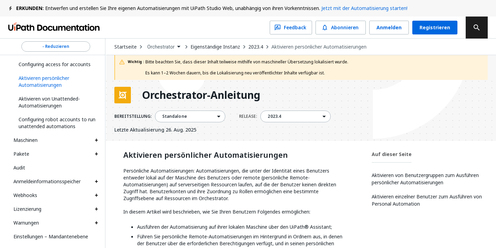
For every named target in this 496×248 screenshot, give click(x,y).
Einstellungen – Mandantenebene (50, 236)
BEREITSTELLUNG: (133, 116)
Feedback (291, 27)
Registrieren (435, 27)
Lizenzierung (27, 209)
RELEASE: (248, 116)
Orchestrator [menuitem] (161, 47)
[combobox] (163, 47)
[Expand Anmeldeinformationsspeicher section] (96, 181)
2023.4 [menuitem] (274, 116)
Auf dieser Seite (392, 154)
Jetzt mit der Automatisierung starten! (364, 8)
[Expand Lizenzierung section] (96, 209)
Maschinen (25, 140)
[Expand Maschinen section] (96, 140)
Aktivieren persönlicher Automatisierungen (318, 46)
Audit (19, 167)
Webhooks (25, 195)
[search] (477, 28)
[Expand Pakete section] (96, 154)
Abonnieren (340, 27)
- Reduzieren (56, 46)
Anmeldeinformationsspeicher (47, 181)
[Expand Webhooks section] (96, 195)
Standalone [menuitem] (174, 116)
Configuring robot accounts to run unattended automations (57, 123)
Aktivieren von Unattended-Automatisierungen (49, 102)
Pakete (21, 153)
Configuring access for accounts (55, 64)
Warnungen (26, 222)
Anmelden (389, 27)
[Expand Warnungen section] (96, 223)
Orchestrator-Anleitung (201, 95)
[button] (55, 81)
